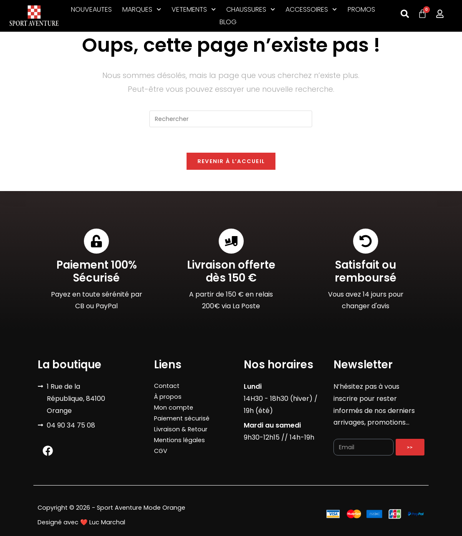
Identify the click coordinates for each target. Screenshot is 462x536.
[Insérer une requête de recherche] (230, 119)
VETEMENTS (194, 9)
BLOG (228, 22)
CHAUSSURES (250, 9)
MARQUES (141, 9)
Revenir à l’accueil (231, 161)
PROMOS (361, 9)
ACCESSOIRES (311, 9)
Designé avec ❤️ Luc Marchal (81, 522)
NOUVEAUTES (91, 9)
